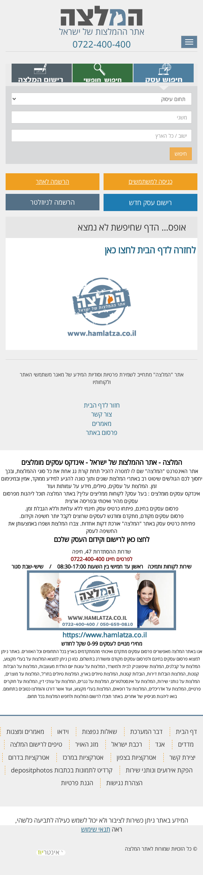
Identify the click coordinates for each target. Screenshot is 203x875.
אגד (160, 744)
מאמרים (101, 423)
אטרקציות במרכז (83, 757)
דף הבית (186, 731)
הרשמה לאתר (52, 181)
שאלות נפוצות (99, 731)
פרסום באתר (101, 432)
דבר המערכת (146, 731)
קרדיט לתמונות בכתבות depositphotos (62, 770)
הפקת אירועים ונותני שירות (159, 770)
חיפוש (181, 153)
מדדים (186, 744)
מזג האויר (86, 744)
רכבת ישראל (126, 744)
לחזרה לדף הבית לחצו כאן (150, 250)
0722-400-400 (102, 44)
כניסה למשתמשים (150, 181)
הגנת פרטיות (77, 782)
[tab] (163, 73)
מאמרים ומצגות (25, 731)
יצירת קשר (182, 757)
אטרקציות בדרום (28, 757)
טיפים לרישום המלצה (36, 744)
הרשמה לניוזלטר (52, 202)
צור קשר (101, 414)
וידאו (63, 731)
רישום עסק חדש (150, 202)
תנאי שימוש (95, 829)
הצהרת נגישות (124, 782)
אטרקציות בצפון (136, 757)
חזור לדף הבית (102, 405)
